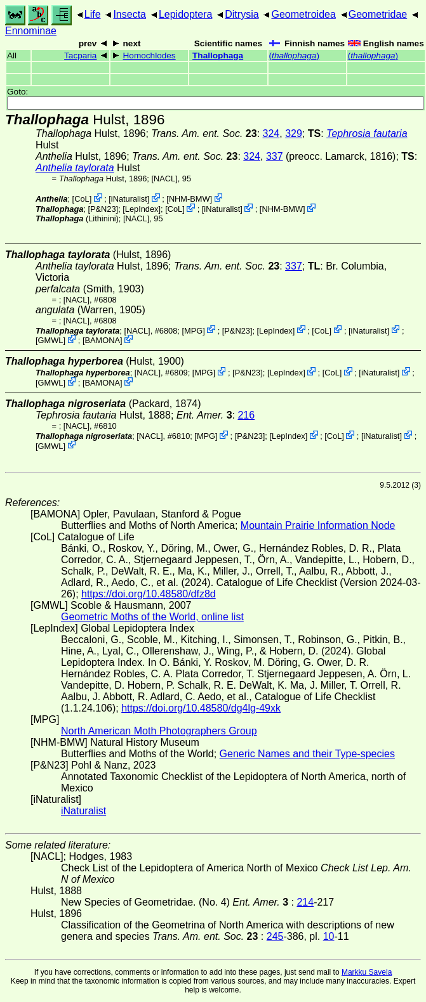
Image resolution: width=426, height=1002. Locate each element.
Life (92, 14)
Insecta (129, 14)
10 (329, 936)
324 (271, 133)
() (294, 55)
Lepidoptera (186, 14)
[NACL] (164, 178)
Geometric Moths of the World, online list (152, 616)
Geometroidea (303, 14)
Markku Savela (367, 972)
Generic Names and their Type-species (307, 753)
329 (293, 133)
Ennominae (31, 30)
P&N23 (103, 209)
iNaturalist (129, 199)
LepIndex (142, 209)
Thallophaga (217, 55)
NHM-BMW (189, 199)
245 (275, 936)
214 (305, 902)
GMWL (50, 340)
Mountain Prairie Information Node (318, 525)
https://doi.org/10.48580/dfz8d (148, 594)
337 (274, 156)
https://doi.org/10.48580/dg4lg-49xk (201, 708)
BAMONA (102, 340)
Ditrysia (241, 14)
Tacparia (80, 55)
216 (246, 415)
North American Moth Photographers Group (159, 730)
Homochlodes (149, 55)
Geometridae (378, 14)
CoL (81, 199)
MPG (193, 330)
